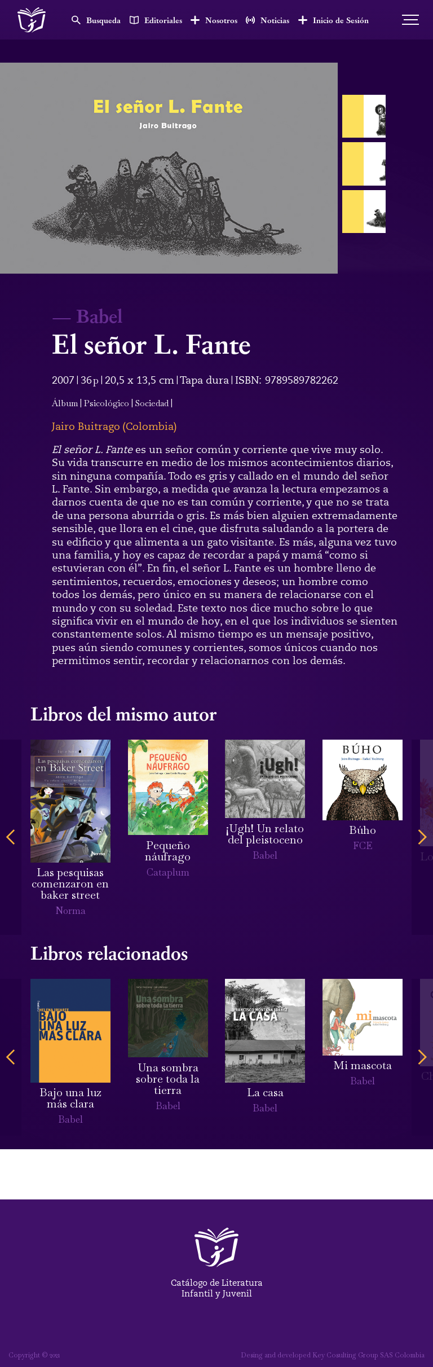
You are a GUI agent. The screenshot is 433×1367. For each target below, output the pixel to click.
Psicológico (106, 403)
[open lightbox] (169, 168)
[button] (10, 837)
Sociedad (152, 403)
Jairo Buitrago (86, 426)
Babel (99, 315)
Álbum (65, 403)
